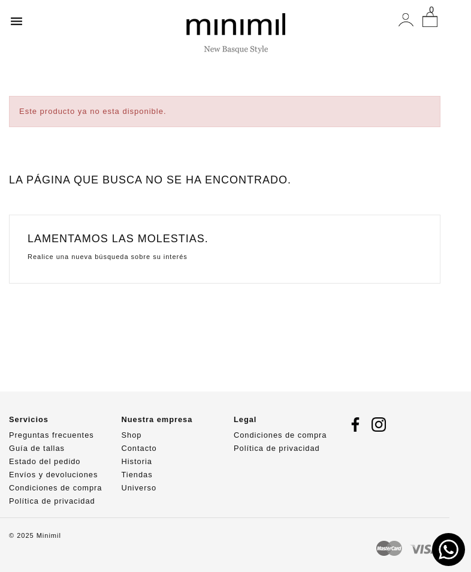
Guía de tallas (37, 448)
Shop (132, 434)
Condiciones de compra (55, 487)
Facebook (355, 424)
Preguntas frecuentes (51, 434)
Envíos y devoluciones (53, 474)
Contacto (139, 448)
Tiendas (137, 474)
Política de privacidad (52, 500)
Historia (137, 461)
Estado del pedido (44, 461)
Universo (139, 487)
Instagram (379, 424)
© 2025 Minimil (35, 535)
